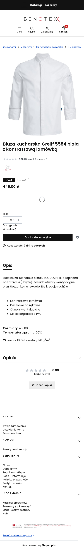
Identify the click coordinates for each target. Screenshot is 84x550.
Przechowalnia (12, 433)
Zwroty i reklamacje (15, 449)
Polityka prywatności (15, 479)
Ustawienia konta (13, 429)
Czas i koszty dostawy (16, 510)
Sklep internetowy (38, 545)
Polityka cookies (13, 483)
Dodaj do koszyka (38, 237)
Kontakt (8, 487)
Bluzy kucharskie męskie (50, 47)
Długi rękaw (74, 47)
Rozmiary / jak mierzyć (17, 506)
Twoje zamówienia (14, 426)
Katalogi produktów (15, 503)
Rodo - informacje (14, 476)
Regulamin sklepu (14, 472)
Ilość (5, 214)
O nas (6, 465)
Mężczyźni (26, 47)
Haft (5, 513)
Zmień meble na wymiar (17, 535)
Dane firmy (10, 469)
